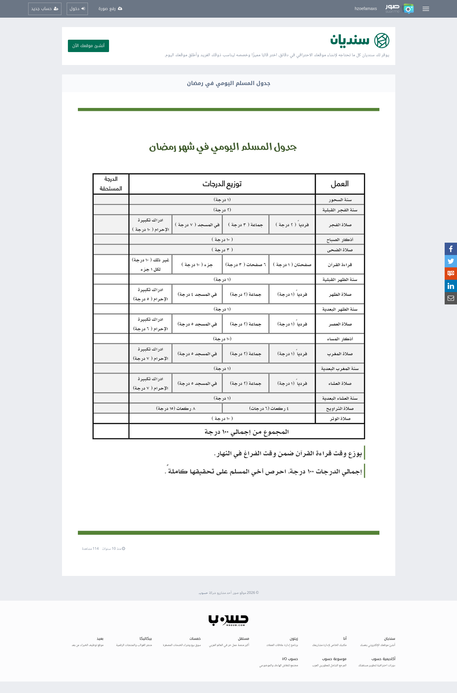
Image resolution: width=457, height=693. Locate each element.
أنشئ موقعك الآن (88, 46)
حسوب (203, 593)
